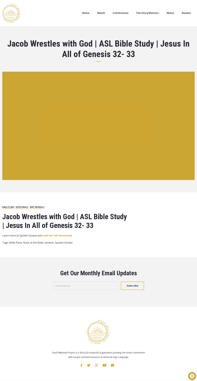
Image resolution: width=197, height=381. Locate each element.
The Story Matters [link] (147, 13)
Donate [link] (186, 13)
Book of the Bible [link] (33, 242)
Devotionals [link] (22, 207)
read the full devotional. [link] (57, 235)
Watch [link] (101, 13)
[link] (192, 376)
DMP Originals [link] (37, 207)
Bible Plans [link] (8, 207)
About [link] (170, 13)
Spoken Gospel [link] (63, 242)
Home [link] (85, 13)
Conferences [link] (120, 13)
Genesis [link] (49, 242)
